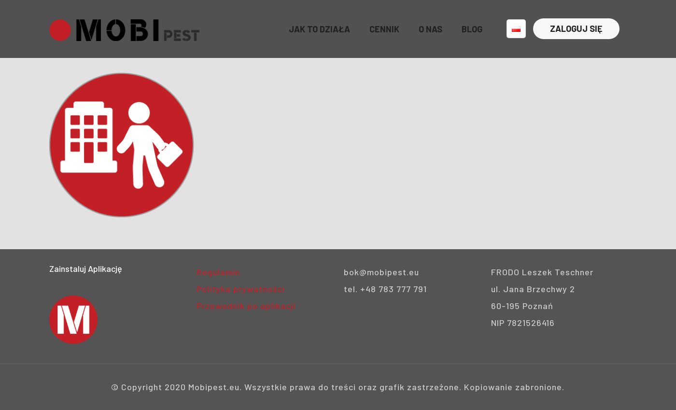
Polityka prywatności (241, 288)
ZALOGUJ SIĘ (576, 28)
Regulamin (218, 272)
